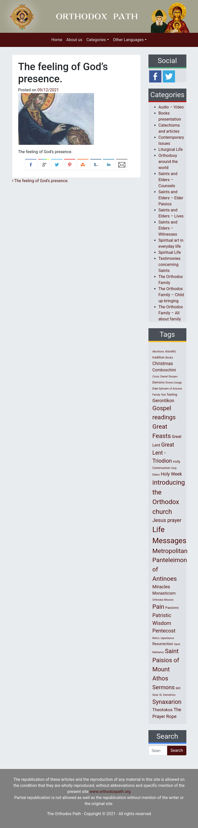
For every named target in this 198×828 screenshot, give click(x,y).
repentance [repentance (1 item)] (167, 638)
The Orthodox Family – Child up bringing (171, 294)
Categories (96, 39)
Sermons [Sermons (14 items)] (163, 687)
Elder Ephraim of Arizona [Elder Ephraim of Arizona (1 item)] (167, 388)
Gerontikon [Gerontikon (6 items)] (163, 400)
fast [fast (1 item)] (163, 394)
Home (56, 39)
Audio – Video (171, 107)
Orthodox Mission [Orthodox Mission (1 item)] (163, 599)
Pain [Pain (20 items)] (158, 606)
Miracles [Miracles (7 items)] (161, 587)
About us (74, 39)
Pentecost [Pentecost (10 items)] (163, 631)
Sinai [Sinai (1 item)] (155, 695)
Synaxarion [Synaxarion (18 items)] (167, 701)
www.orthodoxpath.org (110, 791)
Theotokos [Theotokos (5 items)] (162, 709)
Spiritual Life (170, 252)
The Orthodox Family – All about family (171, 313)
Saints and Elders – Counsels (168, 179)
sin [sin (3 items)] (178, 688)
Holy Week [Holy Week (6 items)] (171, 474)
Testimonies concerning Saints (170, 264)
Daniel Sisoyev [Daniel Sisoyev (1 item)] (169, 376)
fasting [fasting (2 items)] (172, 394)
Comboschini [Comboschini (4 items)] (164, 370)
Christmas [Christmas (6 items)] (162, 363)
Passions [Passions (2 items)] (172, 608)
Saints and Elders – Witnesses (168, 228)
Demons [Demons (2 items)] (158, 382)
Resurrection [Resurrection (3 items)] (162, 644)
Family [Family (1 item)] (156, 394)
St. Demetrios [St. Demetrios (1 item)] (167, 695)
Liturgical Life (171, 149)
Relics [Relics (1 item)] (156, 638)
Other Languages (128, 39)
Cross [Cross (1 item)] (156, 376)
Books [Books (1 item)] (169, 357)
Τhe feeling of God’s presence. (40, 180)
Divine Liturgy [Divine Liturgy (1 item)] (174, 382)
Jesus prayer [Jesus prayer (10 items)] (167, 520)
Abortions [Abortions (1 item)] (158, 351)
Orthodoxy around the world (168, 161)
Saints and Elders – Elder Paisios (171, 197)
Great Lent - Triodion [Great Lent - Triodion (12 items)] (163, 452)
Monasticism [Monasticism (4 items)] (164, 593)
